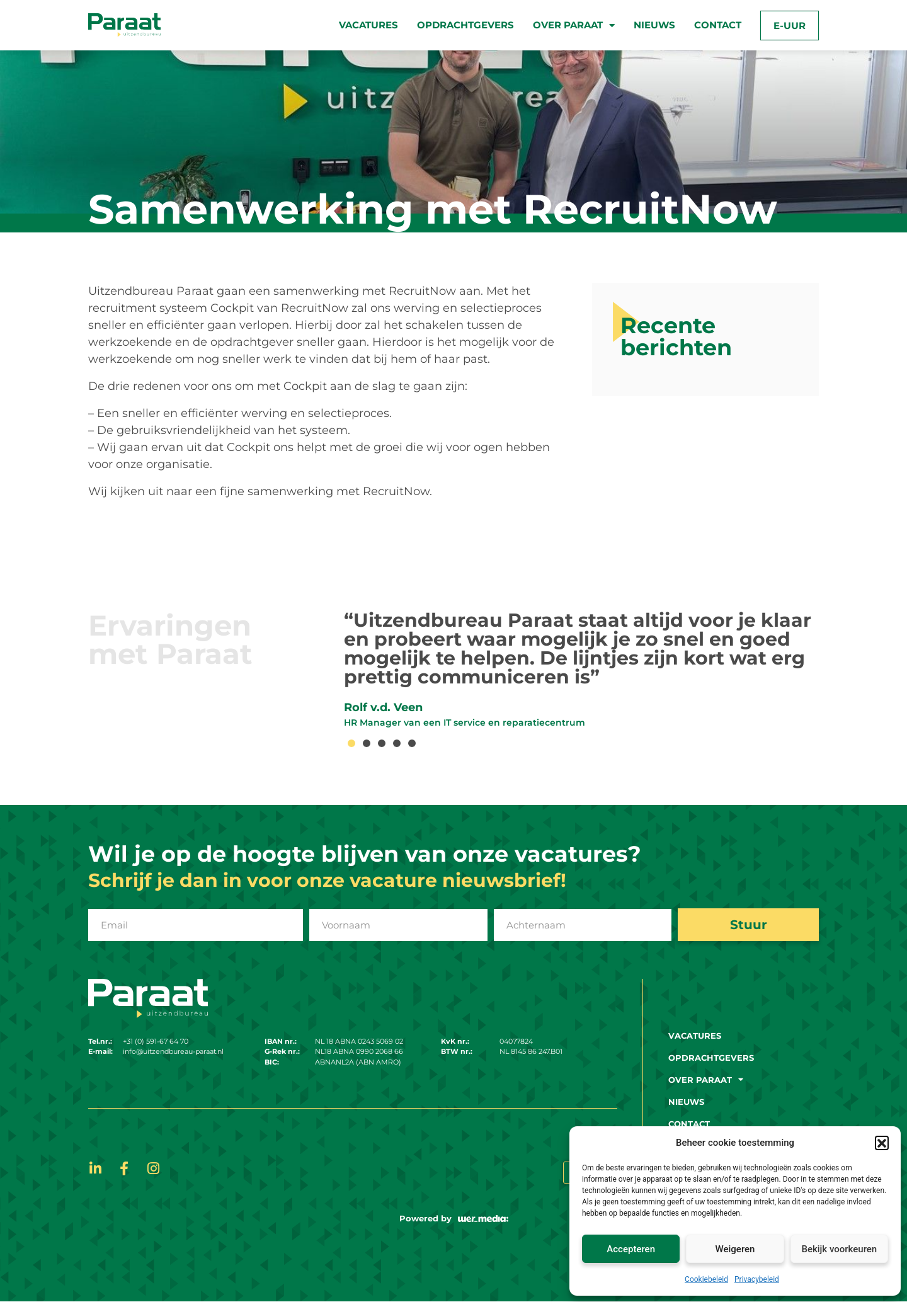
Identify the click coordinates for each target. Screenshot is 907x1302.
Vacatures (368, 25)
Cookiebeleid (706, 1279)
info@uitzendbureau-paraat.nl (173, 1052)
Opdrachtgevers (465, 25)
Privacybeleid (756, 1279)
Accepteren (631, 1249)
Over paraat (574, 25)
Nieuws (654, 25)
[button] (882, 1142)
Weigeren (735, 1249)
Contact (717, 25)
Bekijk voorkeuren (839, 1249)
